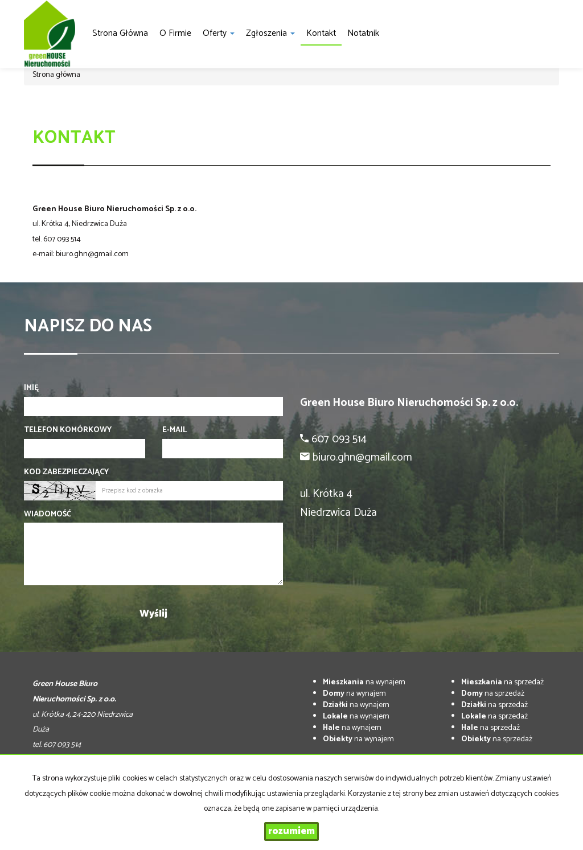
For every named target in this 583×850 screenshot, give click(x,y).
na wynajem (364, 682)
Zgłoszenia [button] (270, 33)
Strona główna (120, 33)
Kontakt (321, 33)
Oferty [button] (219, 33)
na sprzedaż (502, 682)
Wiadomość (47, 514)
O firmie (175, 33)
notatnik (363, 33)
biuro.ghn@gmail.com (92, 254)
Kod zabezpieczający (66, 472)
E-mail (174, 430)
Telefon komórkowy (68, 430)
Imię (31, 388)
